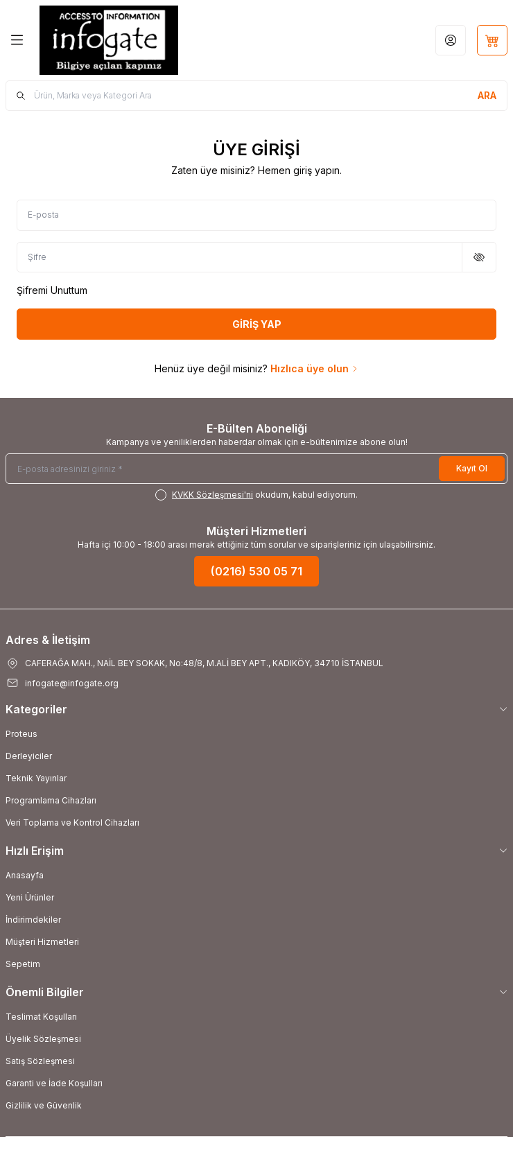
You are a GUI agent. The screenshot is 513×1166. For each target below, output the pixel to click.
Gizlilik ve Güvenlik (44, 1105)
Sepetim (23, 964)
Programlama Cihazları (51, 800)
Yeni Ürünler (30, 897)
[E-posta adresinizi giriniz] (256, 468)
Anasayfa (25, 875)
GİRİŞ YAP (256, 324)
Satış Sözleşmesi (40, 1061)
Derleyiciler (29, 756)
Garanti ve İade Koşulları (54, 1083)
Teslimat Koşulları (41, 1016)
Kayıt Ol (471, 468)
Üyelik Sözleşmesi (43, 1039)
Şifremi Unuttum (52, 290)
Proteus (21, 734)
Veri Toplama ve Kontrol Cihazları (72, 822)
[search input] (256, 95)
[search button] (487, 95)
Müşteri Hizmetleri (42, 942)
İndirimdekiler (33, 919)
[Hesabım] (450, 40)
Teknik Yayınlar (36, 778)
